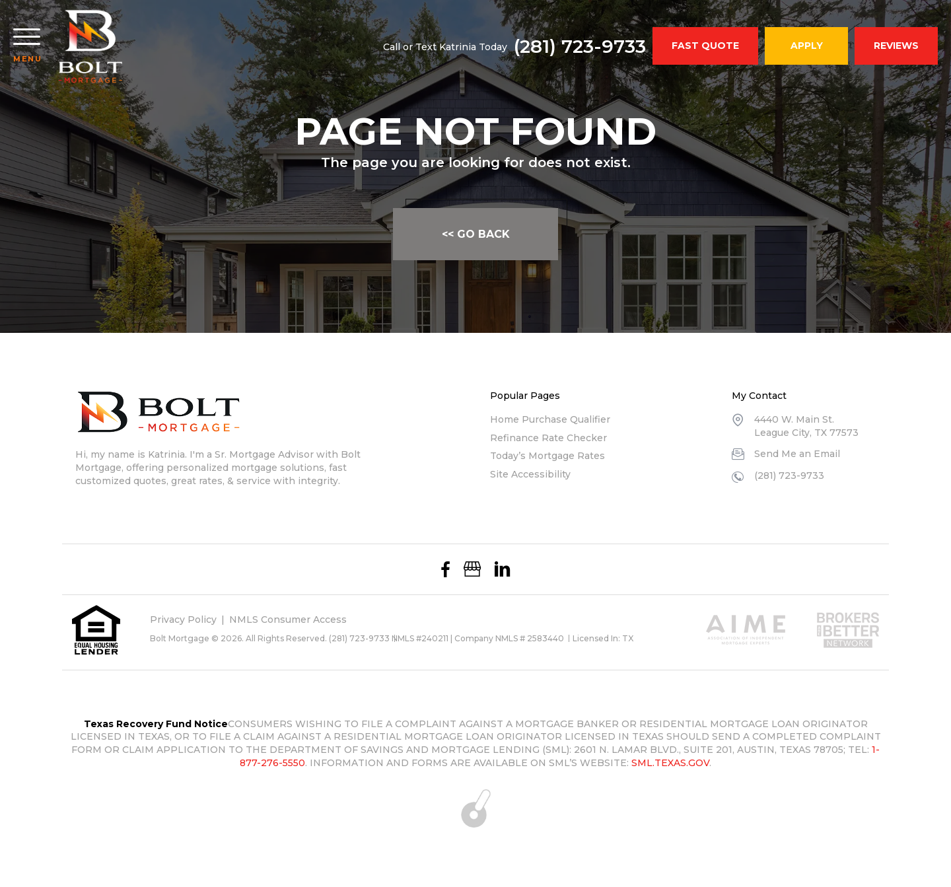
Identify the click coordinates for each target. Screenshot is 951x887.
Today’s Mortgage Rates (547, 456)
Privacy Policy (183, 619)
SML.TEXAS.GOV (670, 763)
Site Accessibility (530, 474)
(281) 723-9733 (580, 46)
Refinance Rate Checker (548, 438)
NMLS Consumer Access (288, 619)
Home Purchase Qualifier (550, 419)
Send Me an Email (797, 454)
